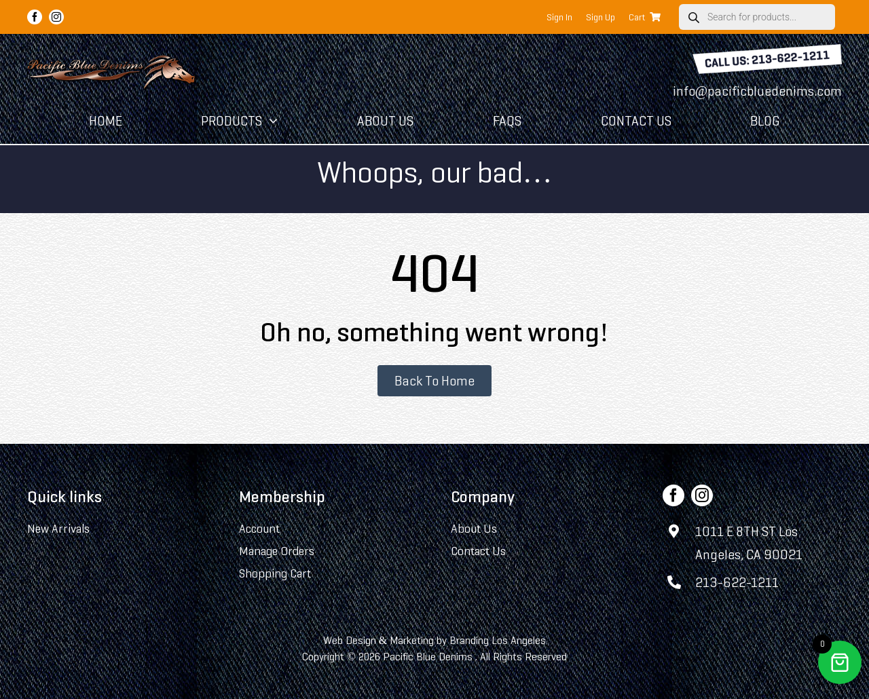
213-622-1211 (737, 582)
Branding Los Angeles (497, 640)
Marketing (412, 640)
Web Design (349, 640)
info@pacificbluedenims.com (757, 91)
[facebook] (34, 17)
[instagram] (56, 17)
